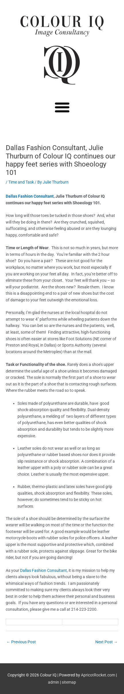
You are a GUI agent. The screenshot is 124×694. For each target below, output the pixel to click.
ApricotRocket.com (98, 675)
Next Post (106, 642)
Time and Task (21, 182)
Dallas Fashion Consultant (30, 196)
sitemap (69, 682)
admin (53, 682)
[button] (62, 107)
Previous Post (21, 642)
